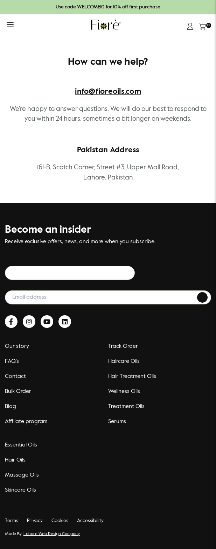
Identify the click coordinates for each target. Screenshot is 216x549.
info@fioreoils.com (108, 92)
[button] (10, 26)
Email (11, 262)
